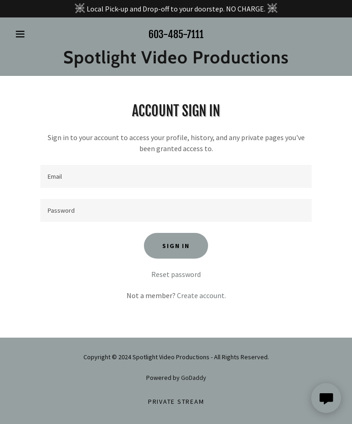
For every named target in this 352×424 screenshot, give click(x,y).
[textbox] (176, 176)
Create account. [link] (201, 295)
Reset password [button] (176, 274)
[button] (35, 34)
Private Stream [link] (176, 401)
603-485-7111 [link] (176, 34)
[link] (176, 60)
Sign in (175, 246)
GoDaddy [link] (193, 377)
